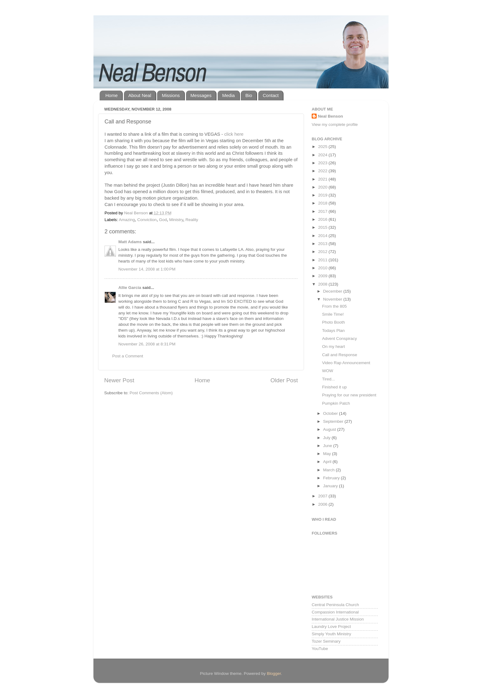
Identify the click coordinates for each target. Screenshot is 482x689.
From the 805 (334, 306)
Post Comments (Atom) (151, 393)
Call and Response (339, 354)
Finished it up (334, 387)
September (334, 421)
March (329, 470)
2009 (323, 276)
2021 (323, 179)
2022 (323, 171)
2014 (323, 235)
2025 (323, 146)
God (163, 219)
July (327, 437)
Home (111, 95)
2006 (323, 504)
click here (233, 134)
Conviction (147, 219)
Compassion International (335, 612)
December (333, 291)
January (331, 486)
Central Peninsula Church (335, 604)
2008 (323, 284)
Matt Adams (130, 241)
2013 (323, 243)
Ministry (176, 219)
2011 (323, 260)
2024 (323, 155)
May (327, 453)
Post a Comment (127, 356)
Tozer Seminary (326, 641)
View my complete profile (335, 124)
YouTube (320, 648)
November (333, 299)
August (330, 429)
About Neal (139, 95)
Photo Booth (333, 322)
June (328, 445)
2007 (323, 496)
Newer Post (119, 380)
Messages (201, 95)
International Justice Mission (338, 619)
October (331, 413)
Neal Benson (330, 116)
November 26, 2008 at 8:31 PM (147, 344)
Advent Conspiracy (339, 338)
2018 (323, 203)
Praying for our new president (349, 395)
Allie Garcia (129, 287)
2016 (323, 219)
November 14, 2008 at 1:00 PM (147, 269)
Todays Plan (333, 330)
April (328, 461)
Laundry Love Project (331, 626)
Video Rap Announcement (346, 362)
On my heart (333, 346)
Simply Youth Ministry (331, 634)
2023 (323, 163)
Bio (248, 95)
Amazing (127, 219)
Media (228, 95)
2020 (323, 187)
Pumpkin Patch (336, 403)
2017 (323, 211)
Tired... (328, 379)
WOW (327, 370)
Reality (191, 219)
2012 (323, 251)
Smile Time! (333, 314)
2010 (323, 268)
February (332, 478)
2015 (323, 227)
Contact (271, 95)
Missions (171, 95)
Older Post (284, 380)
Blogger (274, 673)
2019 (323, 195)
